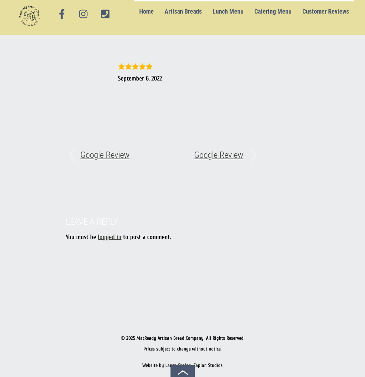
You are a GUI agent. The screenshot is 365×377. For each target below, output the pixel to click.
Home (146, 11)
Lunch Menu (228, 11)
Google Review (104, 155)
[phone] (105, 14)
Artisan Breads (183, 11)
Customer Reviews (325, 11)
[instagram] (84, 14)
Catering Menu (273, 11)
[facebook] (62, 14)
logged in (109, 237)
